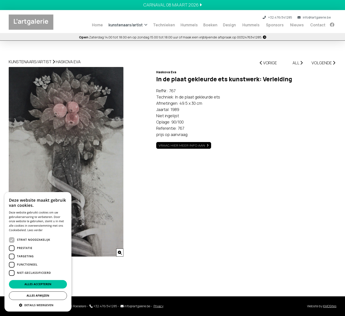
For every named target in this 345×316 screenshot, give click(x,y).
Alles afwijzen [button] (38, 295)
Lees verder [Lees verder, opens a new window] (35, 230)
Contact (317, 24)
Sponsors (275, 24)
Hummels (189, 24)
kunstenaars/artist (125, 24)
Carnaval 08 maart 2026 (172, 5)
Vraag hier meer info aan (182, 145)
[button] (38, 305)
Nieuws (297, 24)
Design (229, 24)
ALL (298, 62)
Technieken (164, 24)
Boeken (210, 24)
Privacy (158, 306)
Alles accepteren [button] (38, 284)
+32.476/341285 (277, 17)
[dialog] (37, 252)
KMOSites (329, 306)
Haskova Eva (68, 61)
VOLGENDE (323, 62)
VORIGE (268, 62)
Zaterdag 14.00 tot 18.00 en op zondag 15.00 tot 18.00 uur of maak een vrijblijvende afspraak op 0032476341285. (172, 37)
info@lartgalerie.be (314, 17)
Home (97, 24)
